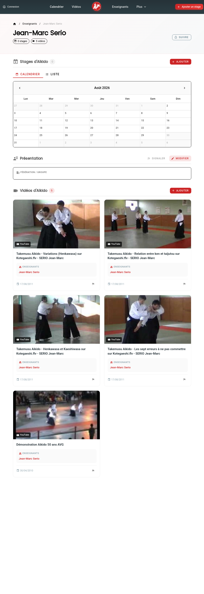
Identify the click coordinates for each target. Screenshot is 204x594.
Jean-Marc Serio (29, 273)
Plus (142, 7)
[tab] (28, 75)
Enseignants (120, 7)
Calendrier (57, 7)
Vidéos (76, 7)
